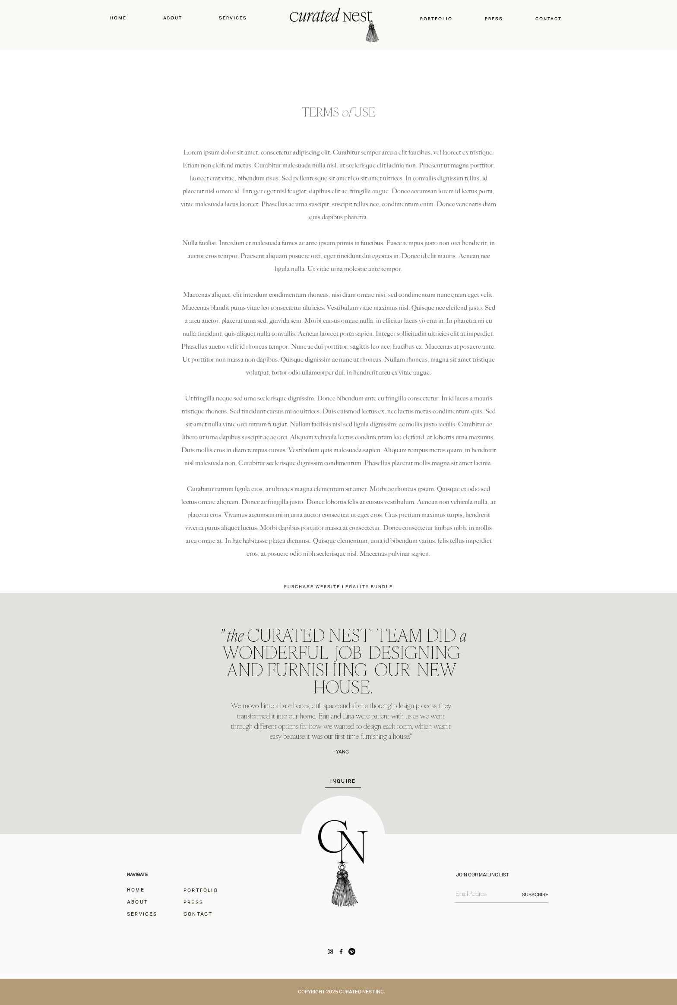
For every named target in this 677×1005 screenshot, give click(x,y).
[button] (436, 19)
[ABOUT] (146, 901)
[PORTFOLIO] (202, 890)
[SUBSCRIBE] (526, 894)
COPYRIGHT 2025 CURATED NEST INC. (341, 992)
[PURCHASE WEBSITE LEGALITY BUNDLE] (338, 586)
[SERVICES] (146, 913)
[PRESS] (202, 902)
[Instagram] (330, 951)
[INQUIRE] (343, 781)
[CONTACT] (202, 913)
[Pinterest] (351, 951)
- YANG (341, 752)
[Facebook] (341, 951)
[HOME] (146, 889)
